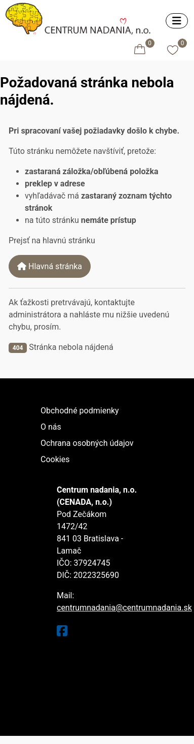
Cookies (55, 459)
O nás (51, 427)
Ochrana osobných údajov (87, 443)
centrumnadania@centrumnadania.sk (124, 607)
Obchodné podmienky (80, 410)
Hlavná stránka (49, 266)
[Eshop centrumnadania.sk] (81, 17)
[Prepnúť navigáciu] (177, 20)
